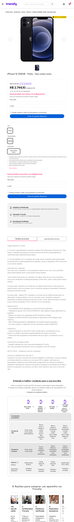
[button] (33, 406)
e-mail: (12, 106)
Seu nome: (13, 99)
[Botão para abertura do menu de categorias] (3, 4)
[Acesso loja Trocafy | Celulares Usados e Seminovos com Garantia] (64, 4)
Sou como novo (13, 151)
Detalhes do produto (22, 239)
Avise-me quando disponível (37, 116)
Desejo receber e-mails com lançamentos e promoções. (29, 112)
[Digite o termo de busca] (37, 4)
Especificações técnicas (51, 239)
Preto (10, 130)
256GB (10, 141)
